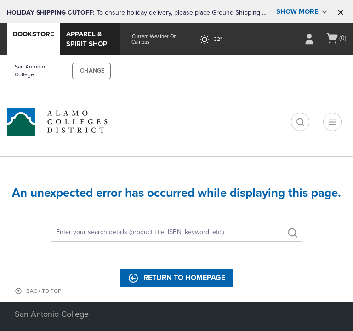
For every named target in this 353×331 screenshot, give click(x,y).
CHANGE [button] (92, 70)
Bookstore (33, 34)
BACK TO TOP (43, 291)
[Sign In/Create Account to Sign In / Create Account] (309, 39)
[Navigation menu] (332, 122)
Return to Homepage (176, 278)
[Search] (176, 232)
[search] (300, 122)
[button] (340, 12)
